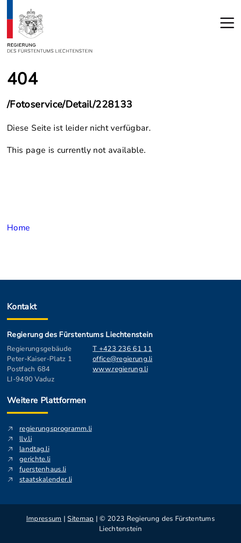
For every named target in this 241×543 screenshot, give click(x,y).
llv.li (25, 438)
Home (18, 227)
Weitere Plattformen (46, 400)
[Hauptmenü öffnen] (227, 23)
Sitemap (80, 518)
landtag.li (34, 448)
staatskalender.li (45, 479)
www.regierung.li (120, 369)
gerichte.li (34, 459)
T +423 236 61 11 (122, 348)
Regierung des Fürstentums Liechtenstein (80, 335)
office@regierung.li (123, 358)
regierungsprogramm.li (55, 428)
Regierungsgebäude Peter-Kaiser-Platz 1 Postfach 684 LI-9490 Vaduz (39, 364)
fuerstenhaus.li (42, 469)
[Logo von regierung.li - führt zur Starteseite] (50, 26)
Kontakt (22, 306)
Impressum (44, 518)
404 (22, 79)
